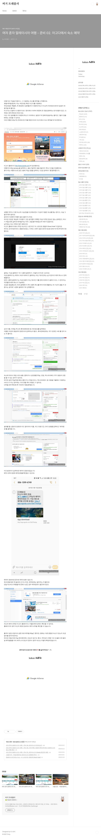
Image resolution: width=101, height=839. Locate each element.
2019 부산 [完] (84, 282)
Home (4, 11)
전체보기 (83, 108)
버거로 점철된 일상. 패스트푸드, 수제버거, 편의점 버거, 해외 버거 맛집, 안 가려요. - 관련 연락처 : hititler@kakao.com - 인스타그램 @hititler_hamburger (31, 805)
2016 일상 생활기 (85, 192)
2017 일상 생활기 (85, 195)
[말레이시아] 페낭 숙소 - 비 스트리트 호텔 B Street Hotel (23, 757)
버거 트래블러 (10, 3)
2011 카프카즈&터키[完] (86, 235)
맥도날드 (83, 114)
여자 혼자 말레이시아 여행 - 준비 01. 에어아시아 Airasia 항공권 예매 (27, 752)
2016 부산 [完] (84, 277)
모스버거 (82, 127)
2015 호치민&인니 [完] (86, 251)
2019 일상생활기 (85, 200)
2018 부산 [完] (84, 280)
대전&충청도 (84, 153)
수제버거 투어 (84, 148)
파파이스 (82, 145)
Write (24, 11)
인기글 (85, 294)
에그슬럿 (82, 137)
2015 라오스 (83, 256)
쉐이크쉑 (82, 129)
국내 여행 (82, 272)
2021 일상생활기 (84, 205)
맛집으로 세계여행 (85, 216)
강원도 (82, 156)
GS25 (81, 174)
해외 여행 (9, 742)
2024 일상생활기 (84, 168)
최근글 (80, 294)
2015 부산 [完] (84, 275)
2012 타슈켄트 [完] (85, 246)
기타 (81, 140)
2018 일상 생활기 (85, 198)
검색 (92, 3)
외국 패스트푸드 (84, 142)
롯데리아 (83, 116)
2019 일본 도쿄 (84, 266)
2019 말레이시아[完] (18, 742)
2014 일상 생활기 (85, 187)
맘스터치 (83, 124)
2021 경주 (83, 285)
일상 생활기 (83, 182)
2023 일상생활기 (85, 210)
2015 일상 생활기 (85, 190)
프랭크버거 (83, 134)
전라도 (81, 161)
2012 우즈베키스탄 (85, 243)
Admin (14, 11)
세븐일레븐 (83, 176)
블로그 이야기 (83, 164)
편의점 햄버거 (83, 171)
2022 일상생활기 (85, 208)
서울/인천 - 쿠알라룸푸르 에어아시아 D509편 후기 (21, 755)
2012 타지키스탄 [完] (86, 238)
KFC (82, 119)
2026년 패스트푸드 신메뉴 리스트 (86, 85)
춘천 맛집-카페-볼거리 (86, 213)
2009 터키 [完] (84, 233)
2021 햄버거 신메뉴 (83, 97)
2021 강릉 (83, 288)
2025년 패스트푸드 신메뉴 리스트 (86, 88)
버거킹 (82, 122)
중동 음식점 (83, 224)
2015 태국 (83, 253)
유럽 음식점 (83, 219)
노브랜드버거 (83, 132)
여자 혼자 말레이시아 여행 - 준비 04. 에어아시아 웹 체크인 (24, 745)
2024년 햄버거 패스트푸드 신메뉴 (86, 91)
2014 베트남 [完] (85, 248)
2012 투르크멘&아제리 (86, 240)
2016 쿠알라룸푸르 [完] (86, 258)
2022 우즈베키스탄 (85, 269)
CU (81, 179)
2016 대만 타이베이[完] (86, 261)
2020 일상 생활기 (85, 203)
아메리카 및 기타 (84, 227)
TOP (97, 832)
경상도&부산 (83, 158)
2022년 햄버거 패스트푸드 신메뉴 (86, 94)
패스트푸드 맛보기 (85, 111)
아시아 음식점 (84, 222)
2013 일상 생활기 (85, 185)
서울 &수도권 (83, 151)
